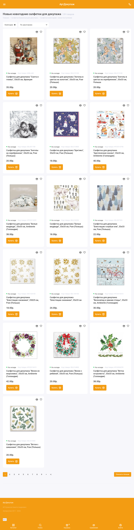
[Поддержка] (129, 4)
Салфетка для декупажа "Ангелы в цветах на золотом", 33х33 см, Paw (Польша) (66, 79)
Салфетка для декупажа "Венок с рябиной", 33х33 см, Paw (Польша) (66, 372)
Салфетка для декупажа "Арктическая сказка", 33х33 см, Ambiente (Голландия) (108, 153)
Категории (10, 25)
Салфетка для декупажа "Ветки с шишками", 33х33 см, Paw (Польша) (23, 446)
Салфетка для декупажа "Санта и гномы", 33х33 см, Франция (22, 78)
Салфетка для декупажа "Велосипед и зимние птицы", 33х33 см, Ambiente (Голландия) (110, 300)
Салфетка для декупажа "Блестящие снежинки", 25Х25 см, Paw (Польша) (22, 300)
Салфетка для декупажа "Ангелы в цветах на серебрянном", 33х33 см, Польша (110, 79)
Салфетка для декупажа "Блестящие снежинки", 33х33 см (66, 299)
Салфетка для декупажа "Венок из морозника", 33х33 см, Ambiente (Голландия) (23, 374)
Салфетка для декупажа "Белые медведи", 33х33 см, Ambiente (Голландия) (21, 227)
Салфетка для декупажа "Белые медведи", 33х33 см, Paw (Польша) (66, 225)
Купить (13, 94)
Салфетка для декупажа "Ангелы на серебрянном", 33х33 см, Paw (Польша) (22, 153)
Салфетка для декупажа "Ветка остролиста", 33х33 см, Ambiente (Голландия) (108, 374)
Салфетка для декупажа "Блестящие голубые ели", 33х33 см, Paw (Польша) (108, 227)
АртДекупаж (67, 4)
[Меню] (4, 4)
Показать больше (122, 475)
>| (50, 475)
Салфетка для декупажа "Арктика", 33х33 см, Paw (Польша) (67, 151)
